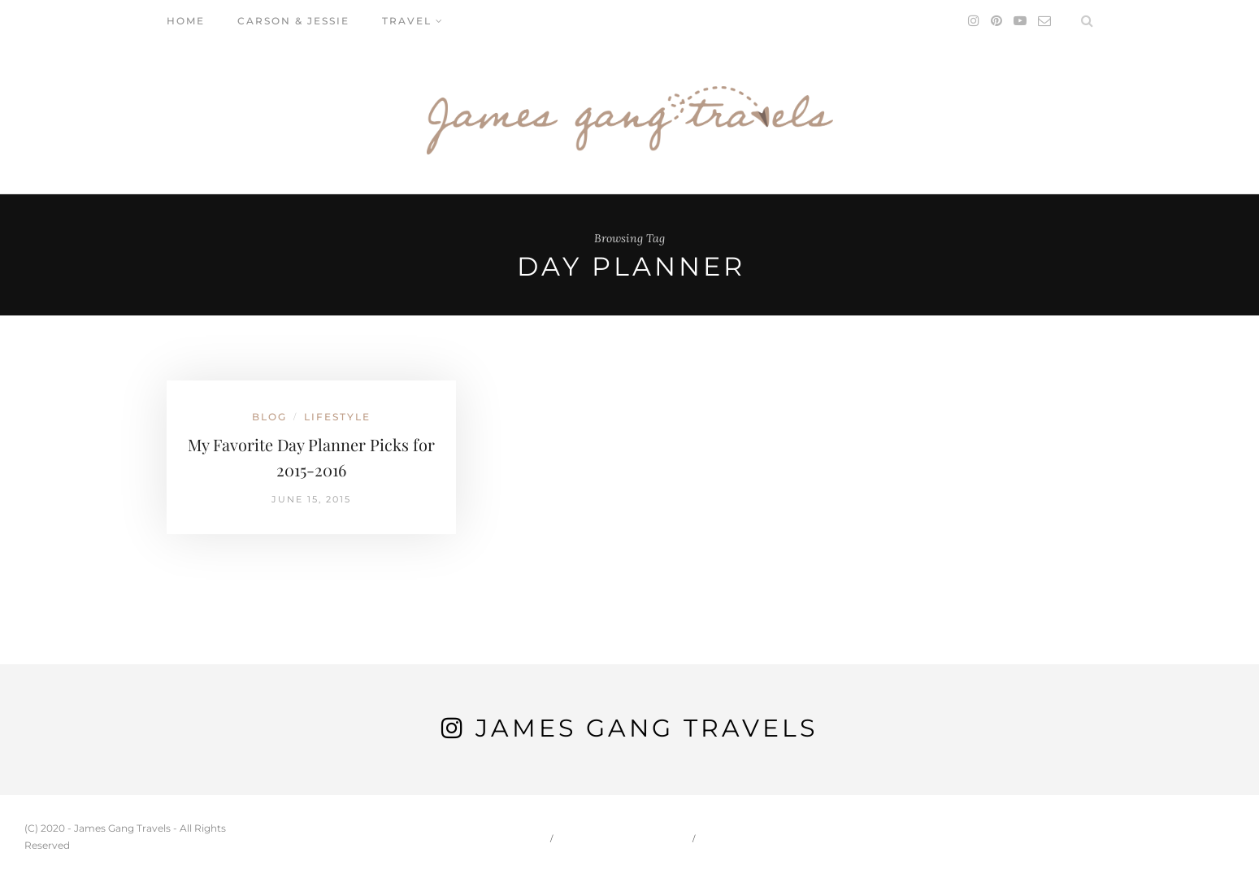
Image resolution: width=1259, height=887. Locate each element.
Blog (269, 417)
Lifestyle (337, 417)
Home (186, 21)
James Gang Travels (646, 728)
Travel (407, 21)
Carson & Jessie (293, 21)
